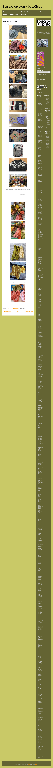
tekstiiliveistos (40, 653)
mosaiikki (39, 438)
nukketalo (39, 474)
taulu (38, 646)
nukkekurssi (39, 473)
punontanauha (40, 549)
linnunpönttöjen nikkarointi (40, 376)
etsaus (39, 137)
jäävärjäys (39, 219)
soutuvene (39, 623)
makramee (39, 413)
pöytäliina (39, 569)
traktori (39, 674)
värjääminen (40, 746)
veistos (39, 707)
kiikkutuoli (39, 289)
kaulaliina (39, 263)
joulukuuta (48, 103)
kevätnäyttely (40, 275)
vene (38, 710)
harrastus (39, 155)
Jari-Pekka (39, 201)
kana (38, 229)
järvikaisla (39, 218)
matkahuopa (40, 416)
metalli (39, 425)
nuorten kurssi (40, 478)
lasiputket (39, 367)
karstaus (39, 249)
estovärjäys (39, 136)
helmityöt (39, 163)
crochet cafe (40, 126)
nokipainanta (40, 467)
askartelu (39, 104)
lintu (38, 380)
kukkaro (39, 321)
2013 (46, 147)
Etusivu (4, 11)
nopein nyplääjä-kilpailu (40, 469)
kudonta (39, 320)
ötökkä (39, 757)
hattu (38, 156)
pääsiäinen (39, 564)
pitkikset (39, 533)
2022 (46, 102)
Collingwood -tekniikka (40, 123)
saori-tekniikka (40, 601)
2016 (46, 143)
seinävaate (39, 608)
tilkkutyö (39, 662)
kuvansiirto (39, 328)
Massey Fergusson (39, 415)
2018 (46, 140)
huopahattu (39, 181)
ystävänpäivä (40, 752)
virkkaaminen (40, 737)
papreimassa (40, 512)
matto (38, 417)
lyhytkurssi (39, 401)
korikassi (39, 308)
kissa (38, 296)
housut (39, 176)
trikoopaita (39, 675)
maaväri (39, 409)
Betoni (39, 116)
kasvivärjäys (40, 251)
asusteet (39, 105)
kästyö (39, 359)
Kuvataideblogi (40, 80)
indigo (39, 198)
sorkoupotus (40, 620)
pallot (38, 500)
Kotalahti (39, 315)
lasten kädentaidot (39, 369)
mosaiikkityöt (40, 441)
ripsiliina (39, 579)
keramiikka (39, 270)
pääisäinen (39, 563)
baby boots (39, 115)
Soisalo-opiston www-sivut (42, 74)
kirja (38, 293)
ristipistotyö (39, 580)
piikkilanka (39, 528)
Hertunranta (39, 164)
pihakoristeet (40, 527)
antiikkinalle (39, 103)
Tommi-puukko (40, 667)
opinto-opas (39, 494)
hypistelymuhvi (40, 192)
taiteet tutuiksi (40, 640)
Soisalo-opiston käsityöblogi (22, 6)
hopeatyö (39, 174)
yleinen (39, 749)
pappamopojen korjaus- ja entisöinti (40, 510)
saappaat (39, 596)
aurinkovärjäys (40, 109)
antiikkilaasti (39, 102)
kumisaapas (39, 326)
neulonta (39, 465)
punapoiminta (40, 546)
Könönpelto (39, 360)
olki (38, 487)
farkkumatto (39, 147)
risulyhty (39, 585)
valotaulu (39, 694)
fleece (39, 149)
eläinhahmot (40, 128)
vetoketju (39, 719)
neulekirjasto (40, 463)
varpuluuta (39, 702)
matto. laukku (40, 418)
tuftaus (39, 676)
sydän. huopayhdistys (40, 632)
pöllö (38, 568)
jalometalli (39, 200)
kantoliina (39, 242)
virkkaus (39, 739)
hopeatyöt (39, 175)
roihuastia (39, 590)
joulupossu (39, 212)
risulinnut (39, 584)
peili (38, 518)
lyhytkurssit (39, 402)
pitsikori (39, 535)
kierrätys (39, 279)
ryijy (38, 594)
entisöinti (39, 135)
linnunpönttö (40, 374)
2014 (46, 146)
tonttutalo (39, 670)
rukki (38, 591)
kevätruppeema (40, 277)
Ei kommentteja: (16, 308)
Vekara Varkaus (40, 708)
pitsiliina (39, 538)
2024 (46, 99)
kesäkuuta (48, 114)
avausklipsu (39, 114)
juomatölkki (39, 214)
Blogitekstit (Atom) (7, 313)
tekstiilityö (39, 651)
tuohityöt (39, 681)
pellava (39, 519)
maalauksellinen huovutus (40, 408)
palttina (39, 501)
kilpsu (38, 290)
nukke (39, 471)
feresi (38, 148)
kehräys (39, 264)
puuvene (39, 561)
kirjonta (39, 294)
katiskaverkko (40, 255)
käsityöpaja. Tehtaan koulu (40, 357)
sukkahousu (39, 626)
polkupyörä (39, 541)
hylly (38, 191)
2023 (46, 101)
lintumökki (39, 381)
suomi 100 (39, 629)
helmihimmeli (40, 161)
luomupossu (39, 386)
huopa (39, 180)
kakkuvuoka (39, 224)
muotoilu (39, 449)
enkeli (38, 134)
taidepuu (39, 637)
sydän (39, 630)
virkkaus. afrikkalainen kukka (40, 741)
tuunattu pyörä (40, 684)
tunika (39, 679)
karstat (39, 248)
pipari (38, 530)
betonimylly (39, 118)
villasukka (39, 731)
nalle (38, 455)
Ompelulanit (39, 491)
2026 (46, 96)
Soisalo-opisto (40, 616)
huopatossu (39, 182)
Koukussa (29, 11)
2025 (46, 98)
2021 (46, 136)
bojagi (39, 121)
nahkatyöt (39, 453)
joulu (38, 204)
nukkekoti (39, 472)
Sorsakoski (39, 622)
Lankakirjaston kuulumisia (10, 21)
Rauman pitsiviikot (39, 573)
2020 (46, 137)
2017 (46, 141)
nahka (39, 450)
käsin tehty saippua (39, 343)
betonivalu (39, 120)
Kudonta (36, 11)
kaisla (38, 222)
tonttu (38, 669)
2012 (46, 148)
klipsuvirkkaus (40, 305)
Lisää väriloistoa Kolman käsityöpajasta (13, 199)
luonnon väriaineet (39, 388)
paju (38, 496)
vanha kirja (39, 696)
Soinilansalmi (40, 614)
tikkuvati (39, 657)
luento (39, 382)
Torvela (39, 673)
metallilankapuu (40, 428)
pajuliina (39, 497)
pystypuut (39, 562)
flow (38, 150)
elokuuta (47, 112)
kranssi (39, 319)
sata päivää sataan (39, 604)
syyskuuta (48, 110)
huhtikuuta (48, 126)
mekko (39, 422)
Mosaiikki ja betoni (44, 11)
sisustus (39, 611)
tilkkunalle (39, 661)
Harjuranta (39, 154)
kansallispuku (40, 240)
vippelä (39, 736)
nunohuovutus (40, 476)
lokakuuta (48, 108)
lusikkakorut (39, 400)
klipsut (39, 304)
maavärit (39, 410)
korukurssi (39, 313)
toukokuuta (48, 116)
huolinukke (39, 179)
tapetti (39, 642)
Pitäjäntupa (39, 540)
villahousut (39, 729)
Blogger (36, 764)
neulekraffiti (39, 464)
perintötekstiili (40, 521)
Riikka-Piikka (40, 577)
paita (38, 495)
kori (38, 307)
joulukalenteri (40, 205)
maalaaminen (40, 405)
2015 (46, 144)
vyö (38, 743)
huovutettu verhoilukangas (40, 186)
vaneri (39, 695)
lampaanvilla (40, 364)
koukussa (39, 316)
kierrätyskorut (40, 280)
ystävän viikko (40, 750)
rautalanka (39, 575)
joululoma (39, 208)
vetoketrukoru (40, 722)
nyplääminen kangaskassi (40, 482)
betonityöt (39, 119)
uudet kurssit (40, 689)
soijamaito (39, 612)
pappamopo (39, 508)
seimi (38, 605)
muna (38, 446)
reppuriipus (39, 576)
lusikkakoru (39, 399)
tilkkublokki (39, 658)
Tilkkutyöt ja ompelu (14, 14)
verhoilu (39, 713)
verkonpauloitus (40, 717)
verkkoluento (40, 716)
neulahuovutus (40, 458)
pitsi (38, 534)
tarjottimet (39, 645)
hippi (38, 168)
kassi (38, 250)
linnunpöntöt (40, 377)
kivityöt (39, 301)
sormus (39, 621)
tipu (38, 666)
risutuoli (39, 588)
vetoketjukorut (40, 720)
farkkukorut (39, 142)
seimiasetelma (40, 606)
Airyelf (29, 764)
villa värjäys (39, 728)
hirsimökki (39, 169)
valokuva (39, 693)
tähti (38, 687)
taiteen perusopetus (40, 639)
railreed (39, 570)
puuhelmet (39, 554)
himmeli (39, 167)
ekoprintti (39, 127)
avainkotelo (39, 113)
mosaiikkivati (40, 443)
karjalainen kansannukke (40, 244)
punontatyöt (39, 551)
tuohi (38, 680)
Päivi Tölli (40, 92)
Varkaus (39, 701)
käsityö (39, 347)
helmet (39, 160)
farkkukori (39, 141)
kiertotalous (39, 288)
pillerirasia (39, 529)
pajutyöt (39, 499)
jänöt (38, 217)
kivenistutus (39, 299)
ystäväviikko (39, 756)
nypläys (39, 480)
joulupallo (39, 211)
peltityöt (39, 520)
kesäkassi (39, 271)
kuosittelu (39, 327)
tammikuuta (48, 133)
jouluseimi (39, 213)
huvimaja (39, 190)
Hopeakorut (23, 14)
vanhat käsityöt (40, 698)
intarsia (39, 199)
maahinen (39, 404)
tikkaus (39, 655)
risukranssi (39, 583)
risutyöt (39, 589)
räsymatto (39, 595)
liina (38, 373)
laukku (39, 370)
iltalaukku (39, 196)
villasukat (39, 730)
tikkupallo (39, 656)
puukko (39, 555)
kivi (38, 300)
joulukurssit (39, 207)
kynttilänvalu (40, 336)
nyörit (38, 483)
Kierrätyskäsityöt (21, 11)
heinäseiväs (39, 157)
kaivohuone (39, 223)
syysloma (39, 636)
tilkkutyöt (39, 663)
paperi (39, 502)
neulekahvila (40, 462)
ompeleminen (40, 488)
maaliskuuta (48, 129)
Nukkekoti (5, 14)
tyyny (38, 686)
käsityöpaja (39, 355)
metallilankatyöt (40, 430)
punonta (39, 548)
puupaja (39, 556)
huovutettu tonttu (39, 184)
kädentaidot (39, 337)
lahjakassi (39, 361)
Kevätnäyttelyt (12, 11)
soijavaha (39, 613)
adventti (39, 96)
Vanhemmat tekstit (29, 311)
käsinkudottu (40, 346)
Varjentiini (39, 700)
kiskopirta (39, 295)
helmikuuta (48, 131)
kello (38, 267)
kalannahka (39, 225)
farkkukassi (39, 140)
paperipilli (39, 505)
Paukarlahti (39, 516)
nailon (39, 454)
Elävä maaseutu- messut (39, 131)
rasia (38, 571)
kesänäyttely (40, 274)
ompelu (39, 490)
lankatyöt (39, 366)
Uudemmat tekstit (7, 311)
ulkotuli (39, 688)
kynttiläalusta (40, 332)
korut (38, 314)
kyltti (38, 331)
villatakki (39, 735)
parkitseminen (40, 514)
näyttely (39, 484)
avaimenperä (40, 111)
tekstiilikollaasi (40, 649)
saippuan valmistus (39, 598)
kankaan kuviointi (39, 231)
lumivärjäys (39, 385)
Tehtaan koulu (40, 647)
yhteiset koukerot (39, 748)
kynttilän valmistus (39, 335)
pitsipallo (39, 539)
